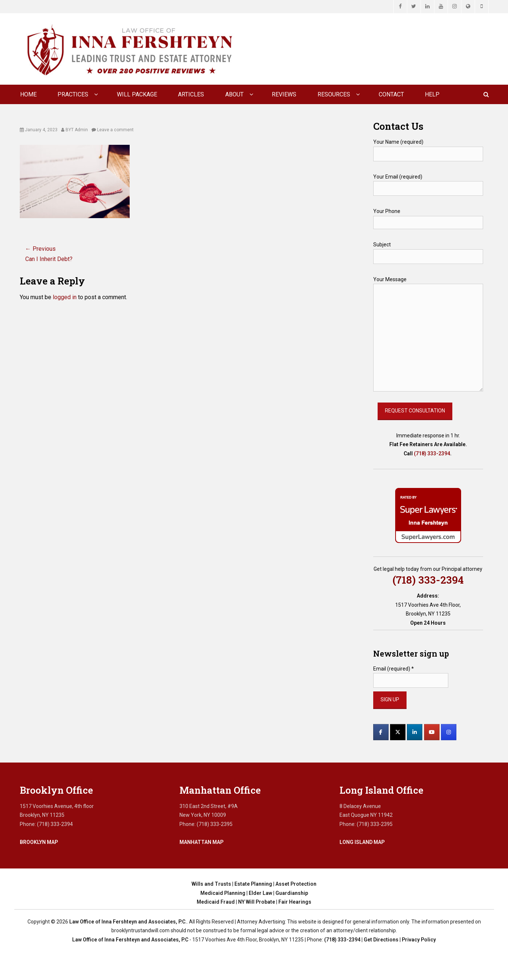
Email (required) (393, 669)
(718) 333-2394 (432, 453)
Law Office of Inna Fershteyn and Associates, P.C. (128, 922)
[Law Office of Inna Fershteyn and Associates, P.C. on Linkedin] (414, 732)
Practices (73, 94)
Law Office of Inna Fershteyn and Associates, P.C (130, 940)
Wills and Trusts (211, 884)
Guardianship (291, 893)
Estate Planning (253, 884)
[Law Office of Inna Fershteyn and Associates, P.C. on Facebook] (381, 732)
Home (28, 94)
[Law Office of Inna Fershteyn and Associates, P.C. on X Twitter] (397, 732)
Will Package (137, 94)
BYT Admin (77, 129)
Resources (334, 94)
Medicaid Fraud (216, 902)
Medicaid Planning (222, 893)
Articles (191, 94)
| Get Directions (379, 940)
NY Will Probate (256, 902)
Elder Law (260, 893)
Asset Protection (295, 884)
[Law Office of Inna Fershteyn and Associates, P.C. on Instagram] (448, 732)
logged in (65, 297)
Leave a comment (115, 129)
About (234, 94)
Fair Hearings (294, 902)
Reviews (284, 94)
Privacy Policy (419, 940)
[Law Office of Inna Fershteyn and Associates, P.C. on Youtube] (432, 732)
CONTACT (391, 94)
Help (432, 94)
